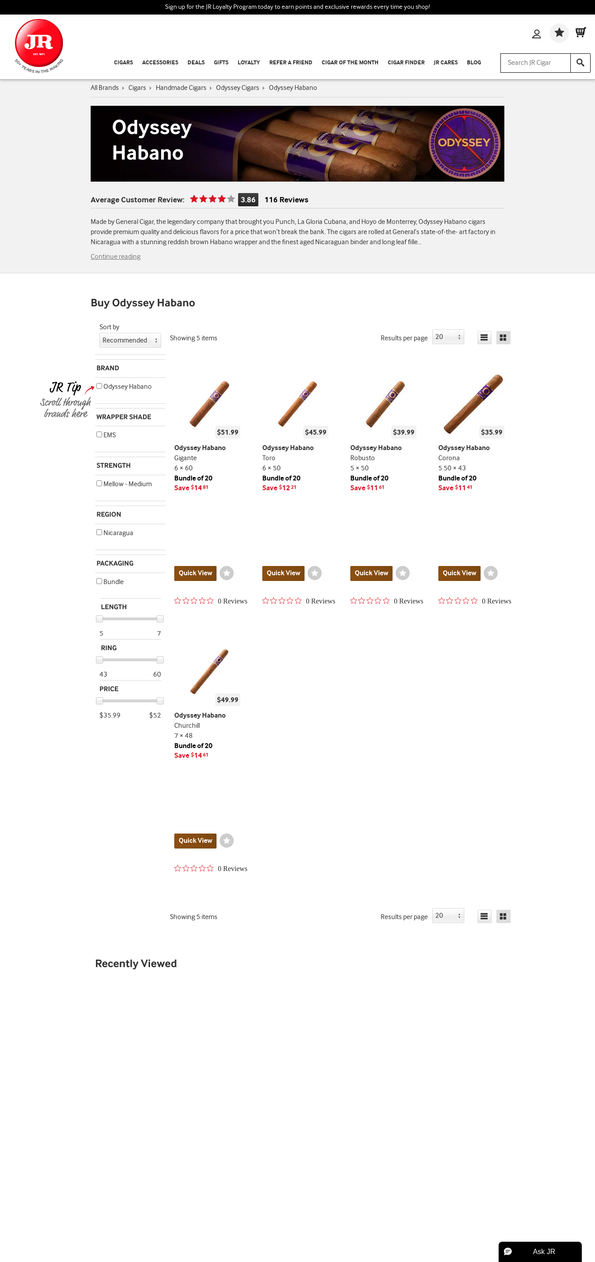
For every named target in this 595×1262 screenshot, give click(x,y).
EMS (106, 435)
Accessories (160, 63)
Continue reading (115, 257)
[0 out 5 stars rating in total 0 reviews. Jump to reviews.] (210, 600)
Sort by (109, 327)
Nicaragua (114, 533)
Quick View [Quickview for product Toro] (283, 573)
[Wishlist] (559, 33)
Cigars (123, 63)
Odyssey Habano (124, 387)
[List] (484, 337)
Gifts (221, 63)
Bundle (110, 582)
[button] (99, 386)
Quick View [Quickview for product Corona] (459, 573)
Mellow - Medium (124, 484)
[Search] (580, 63)
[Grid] (503, 337)
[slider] (99, 618)
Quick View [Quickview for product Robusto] (371, 573)
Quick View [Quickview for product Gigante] (195, 573)
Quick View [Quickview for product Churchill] (195, 841)
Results (404, 338)
